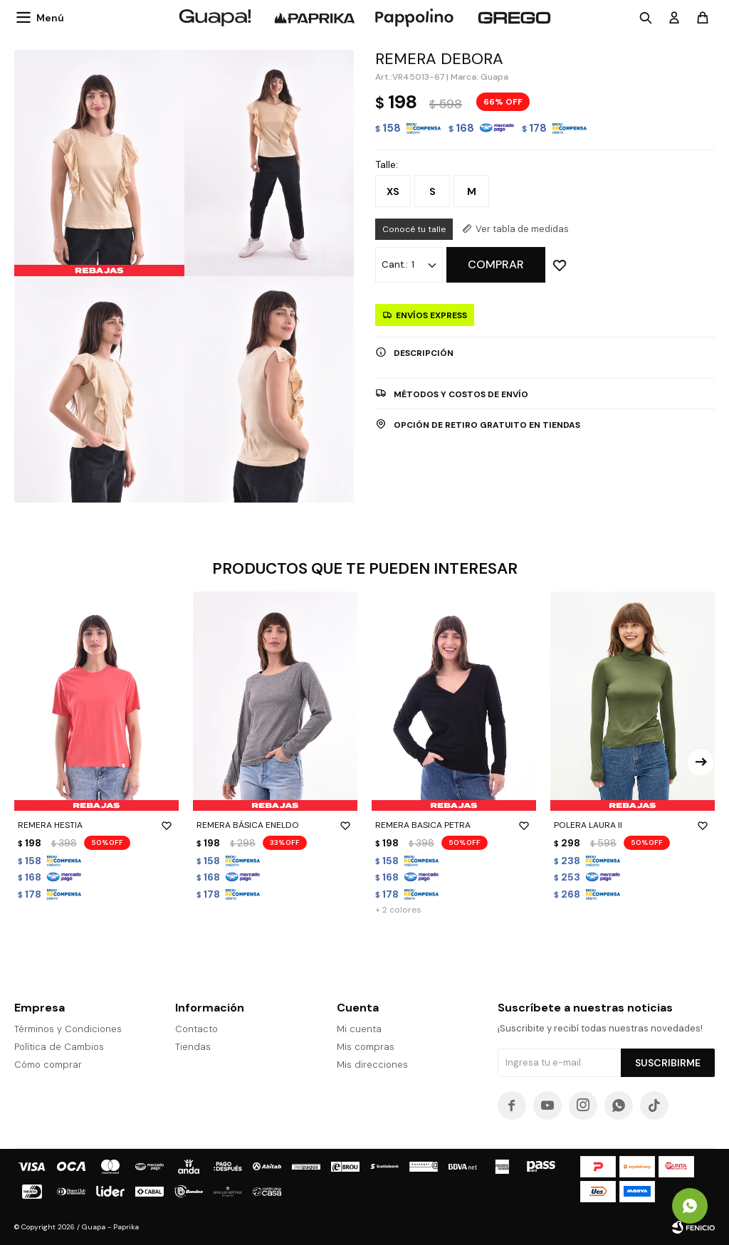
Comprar (496, 264)
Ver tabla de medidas (522, 229)
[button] (700, 762)
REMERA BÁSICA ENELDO (275, 825)
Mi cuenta (359, 1029)
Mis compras (365, 1047)
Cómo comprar (48, 1064)
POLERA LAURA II (632, 825)
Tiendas (193, 1047)
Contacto (196, 1029)
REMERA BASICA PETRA (454, 825)
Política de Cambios (59, 1047)
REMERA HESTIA (96, 825)
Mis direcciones (372, 1064)
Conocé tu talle (414, 229)
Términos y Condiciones (68, 1029)
